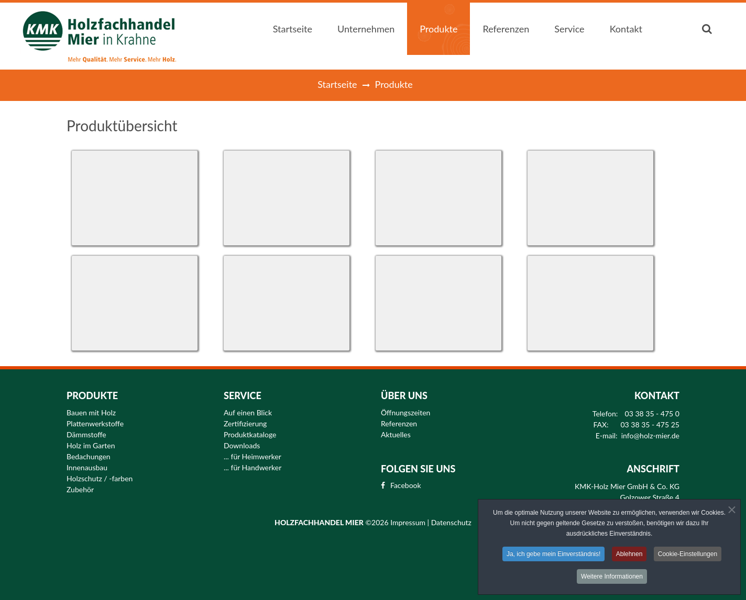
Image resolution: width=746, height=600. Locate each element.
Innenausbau (87, 467)
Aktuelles (396, 434)
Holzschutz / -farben (100, 478)
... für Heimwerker (252, 456)
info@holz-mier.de (650, 436)
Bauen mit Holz (91, 412)
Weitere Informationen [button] (612, 577)
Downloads (242, 445)
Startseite (337, 84)
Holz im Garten (91, 445)
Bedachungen (89, 456)
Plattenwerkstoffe (95, 423)
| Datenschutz (449, 522)
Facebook (405, 485)
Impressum (408, 522)
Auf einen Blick (248, 412)
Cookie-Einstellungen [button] (687, 555)
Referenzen (399, 423)
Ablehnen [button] (629, 555)
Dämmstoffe (86, 434)
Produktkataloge (250, 434)
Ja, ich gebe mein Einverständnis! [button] (553, 555)
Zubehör (80, 489)
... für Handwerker (252, 467)
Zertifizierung (245, 423)
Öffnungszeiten (405, 412)
